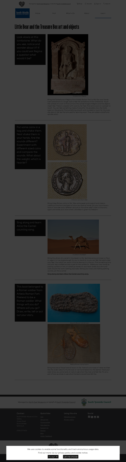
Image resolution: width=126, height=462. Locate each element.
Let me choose (71, 456)
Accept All (53, 456)
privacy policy (64, 452)
